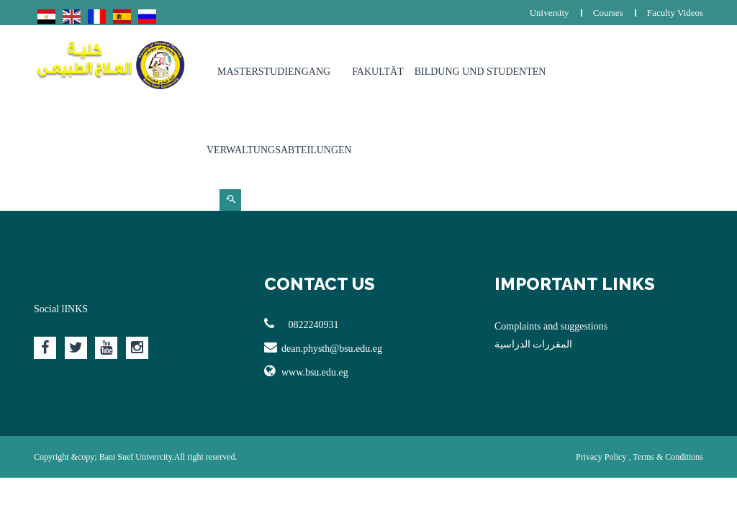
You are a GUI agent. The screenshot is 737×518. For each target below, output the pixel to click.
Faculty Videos (675, 12)
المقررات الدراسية (533, 344)
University (549, 12)
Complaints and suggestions (550, 326)
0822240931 (301, 323)
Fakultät (378, 71)
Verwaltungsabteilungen (279, 150)
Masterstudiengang (273, 71)
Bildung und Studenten (480, 71)
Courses (608, 12)
